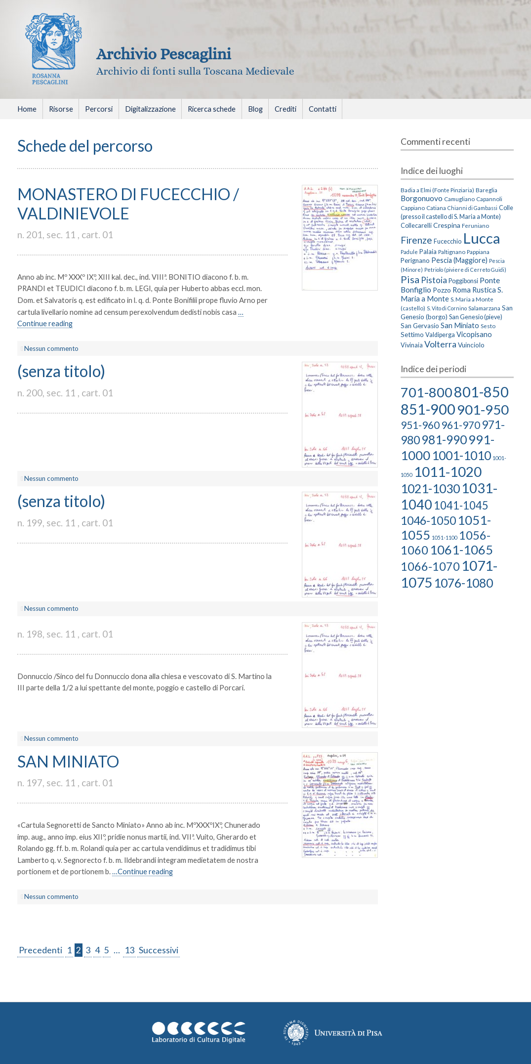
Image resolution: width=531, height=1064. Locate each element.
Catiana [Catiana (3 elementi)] (436, 207)
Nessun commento (51, 348)
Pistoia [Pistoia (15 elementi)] (434, 280)
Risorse (61, 108)
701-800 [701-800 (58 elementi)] (426, 392)
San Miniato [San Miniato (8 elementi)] (460, 325)
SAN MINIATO (68, 761)
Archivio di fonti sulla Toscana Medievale (195, 71)
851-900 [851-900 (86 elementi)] (428, 409)
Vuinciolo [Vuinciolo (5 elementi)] (471, 345)
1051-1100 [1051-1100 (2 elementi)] (444, 537)
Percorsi (99, 108)
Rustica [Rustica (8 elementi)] (484, 289)
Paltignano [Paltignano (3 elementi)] (451, 251)
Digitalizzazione (150, 108)
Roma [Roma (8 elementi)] (461, 289)
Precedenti (40, 950)
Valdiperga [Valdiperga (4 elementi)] (440, 335)
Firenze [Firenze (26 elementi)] (416, 240)
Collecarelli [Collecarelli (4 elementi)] (416, 225)
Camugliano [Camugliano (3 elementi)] (459, 198)
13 (129, 950)
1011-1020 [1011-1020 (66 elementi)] (448, 471)
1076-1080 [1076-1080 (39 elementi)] (463, 582)
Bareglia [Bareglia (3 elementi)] (486, 189)
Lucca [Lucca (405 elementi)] (481, 238)
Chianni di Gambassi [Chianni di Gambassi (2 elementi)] (472, 208)
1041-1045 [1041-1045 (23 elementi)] (461, 505)
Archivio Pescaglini (163, 54)
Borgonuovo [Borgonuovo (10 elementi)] (422, 198)
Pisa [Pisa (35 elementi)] (410, 279)
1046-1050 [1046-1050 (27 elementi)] (428, 520)
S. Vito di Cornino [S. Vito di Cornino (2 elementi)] (447, 308)
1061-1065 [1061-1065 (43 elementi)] (461, 549)
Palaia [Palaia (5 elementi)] (428, 251)
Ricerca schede (212, 108)
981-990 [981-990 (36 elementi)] (444, 439)
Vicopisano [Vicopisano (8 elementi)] (474, 334)
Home (27, 108)
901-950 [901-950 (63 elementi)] (483, 409)
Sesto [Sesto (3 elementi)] (488, 325)
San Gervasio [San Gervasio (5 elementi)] (420, 326)
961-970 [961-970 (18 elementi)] (460, 425)
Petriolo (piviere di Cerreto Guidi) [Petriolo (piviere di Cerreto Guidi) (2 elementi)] (465, 269)
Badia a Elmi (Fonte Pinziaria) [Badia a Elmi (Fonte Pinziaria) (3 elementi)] (437, 189)
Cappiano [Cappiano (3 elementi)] (413, 207)
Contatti (322, 108)
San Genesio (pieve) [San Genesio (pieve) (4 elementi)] (475, 317)
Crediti (285, 108)
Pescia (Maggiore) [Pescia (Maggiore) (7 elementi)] (459, 260)
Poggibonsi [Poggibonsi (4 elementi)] (463, 281)
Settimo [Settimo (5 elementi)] (412, 335)
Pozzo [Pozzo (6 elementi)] (442, 290)
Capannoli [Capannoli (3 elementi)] (489, 198)
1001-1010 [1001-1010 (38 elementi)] (461, 455)
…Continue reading (142, 871)
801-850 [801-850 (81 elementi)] (481, 391)
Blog (255, 108)
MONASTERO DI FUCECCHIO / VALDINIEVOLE (128, 203)
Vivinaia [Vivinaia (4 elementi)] (412, 345)
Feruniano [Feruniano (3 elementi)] (475, 225)
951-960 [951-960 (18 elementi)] (420, 425)
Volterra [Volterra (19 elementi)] (440, 344)
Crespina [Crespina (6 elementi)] (446, 225)
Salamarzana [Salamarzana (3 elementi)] (484, 307)
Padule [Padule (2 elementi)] (409, 252)
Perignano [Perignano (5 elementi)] (415, 260)
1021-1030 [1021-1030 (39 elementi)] (430, 488)
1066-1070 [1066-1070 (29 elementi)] (430, 566)
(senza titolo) (61, 371)
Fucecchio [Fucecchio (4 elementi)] (447, 241)
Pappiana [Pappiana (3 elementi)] (478, 251)
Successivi (158, 950)
